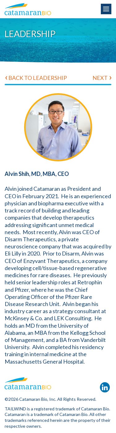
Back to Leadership (37, 77)
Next (100, 77)
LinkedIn (104, 387)
